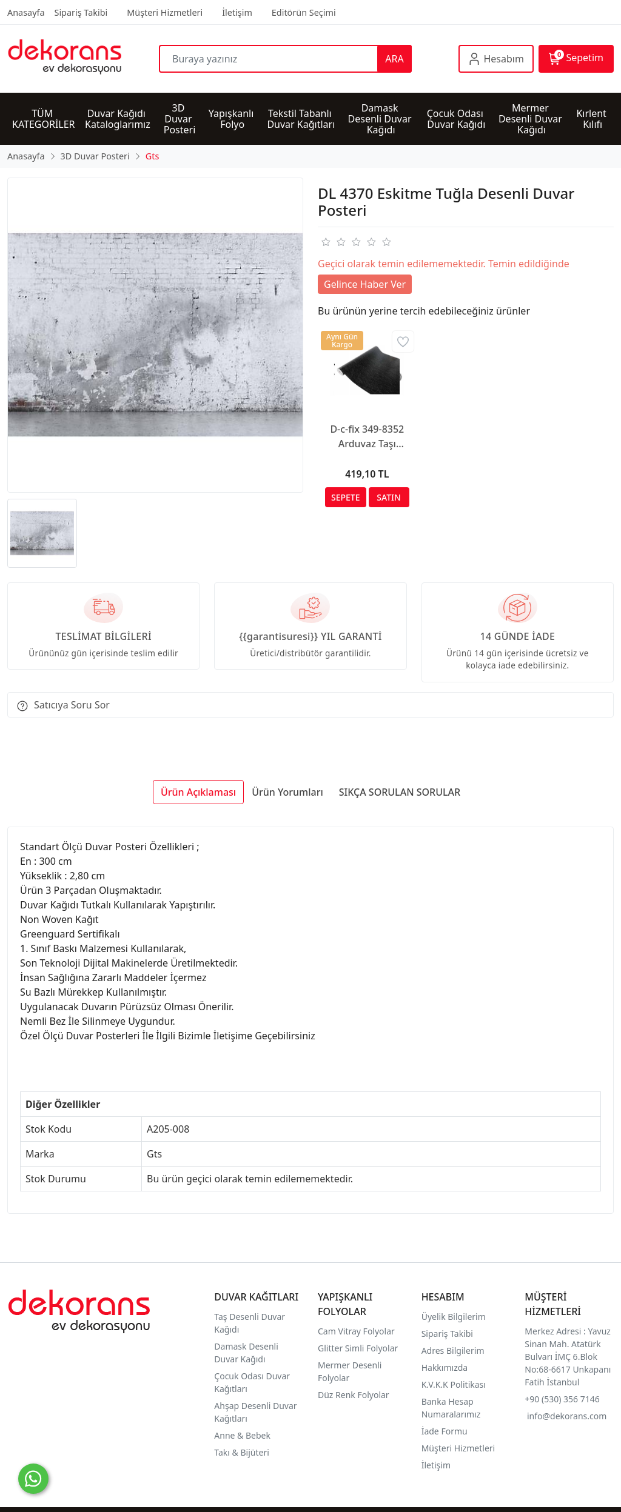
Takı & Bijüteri (241, 1452)
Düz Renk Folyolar (353, 1394)
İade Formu (444, 1431)
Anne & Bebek (242, 1435)
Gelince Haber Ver (365, 284)
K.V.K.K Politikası (454, 1384)
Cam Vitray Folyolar (356, 1331)
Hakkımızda (444, 1367)
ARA (394, 58)
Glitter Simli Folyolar (358, 1348)
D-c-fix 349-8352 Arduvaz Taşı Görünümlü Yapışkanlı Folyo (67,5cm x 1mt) (367, 436)
